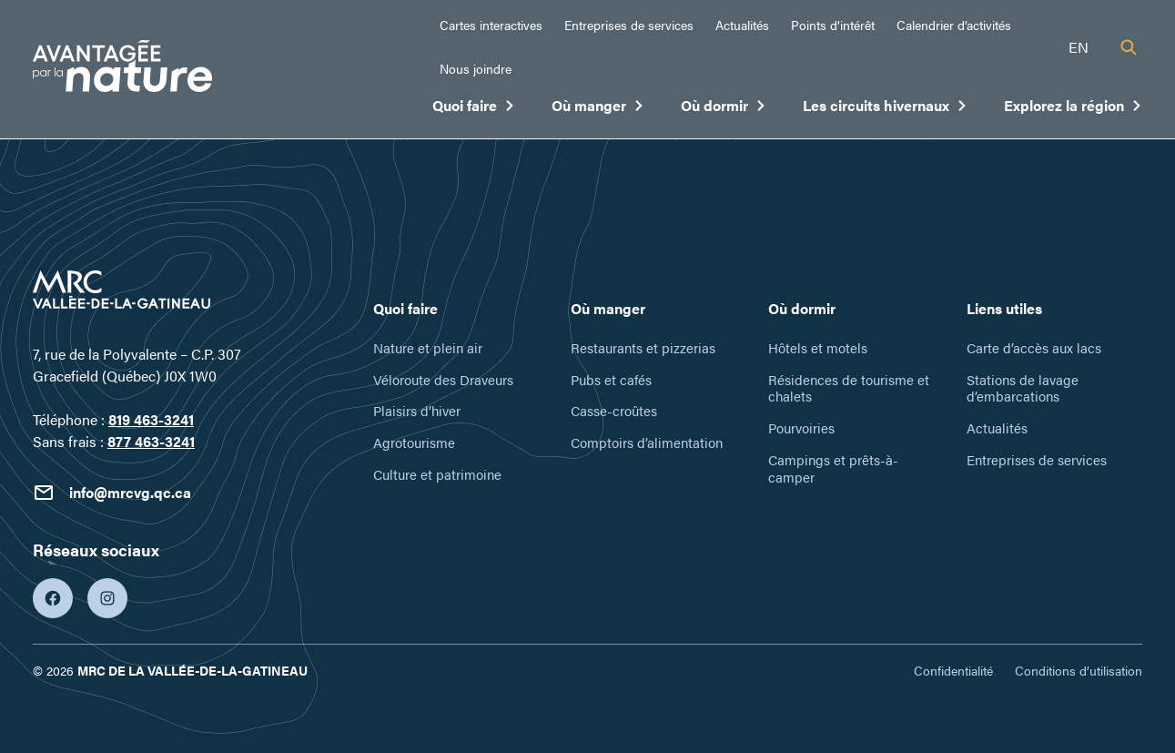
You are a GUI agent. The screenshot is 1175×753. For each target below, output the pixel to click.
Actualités (742, 24)
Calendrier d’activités (953, 24)
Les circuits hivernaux (885, 109)
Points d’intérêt (833, 24)
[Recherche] (1128, 47)
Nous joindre (476, 68)
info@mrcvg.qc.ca (112, 493)
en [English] (1079, 46)
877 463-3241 (151, 441)
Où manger (598, 109)
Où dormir (723, 109)
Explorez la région (1073, 109)
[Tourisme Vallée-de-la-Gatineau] (122, 68)
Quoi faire (473, 109)
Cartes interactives (491, 24)
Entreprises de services (629, 24)
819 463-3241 (151, 419)
